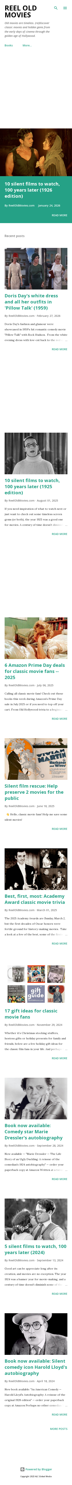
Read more (59, 215)
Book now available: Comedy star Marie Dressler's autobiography (34, 1131)
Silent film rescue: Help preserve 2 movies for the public (34, 792)
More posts (58, 1429)
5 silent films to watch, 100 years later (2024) (35, 1249)
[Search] (56, 7)
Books (9, 45)
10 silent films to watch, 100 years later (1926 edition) (32, 190)
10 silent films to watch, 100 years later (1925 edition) (32, 486)
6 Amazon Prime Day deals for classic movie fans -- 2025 (35, 671)
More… (27, 45)
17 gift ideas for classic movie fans (31, 1013)
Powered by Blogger (36, 1469)
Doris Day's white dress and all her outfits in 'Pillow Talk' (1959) (31, 301)
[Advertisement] (36, 92)
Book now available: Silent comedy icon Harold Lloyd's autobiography (36, 1367)
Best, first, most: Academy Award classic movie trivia (35, 899)
